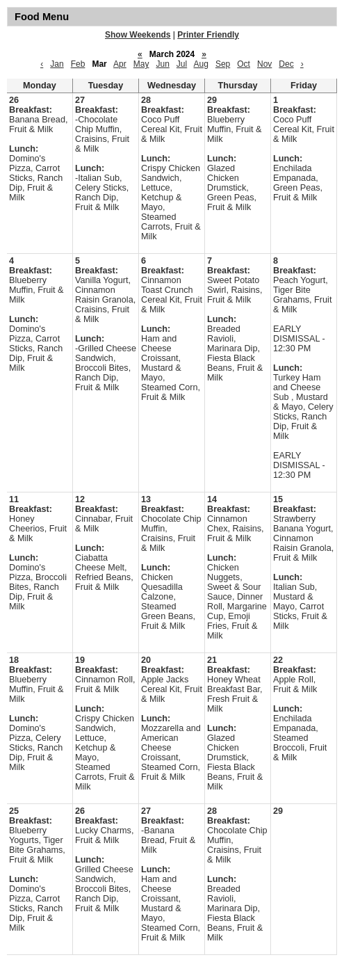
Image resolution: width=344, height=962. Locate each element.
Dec (286, 64)
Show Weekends (137, 35)
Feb (78, 64)
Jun (162, 64)
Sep (222, 64)
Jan (56, 64)
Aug (201, 64)
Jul (182, 64)
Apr (119, 64)
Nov (264, 64)
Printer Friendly (208, 35)
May (141, 64)
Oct (243, 64)
